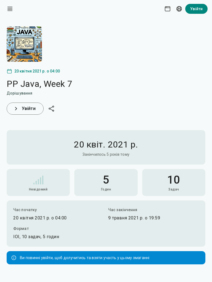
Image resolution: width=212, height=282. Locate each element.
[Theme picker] (167, 8)
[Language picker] (179, 8)
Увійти (196, 9)
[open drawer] (9, 8)
